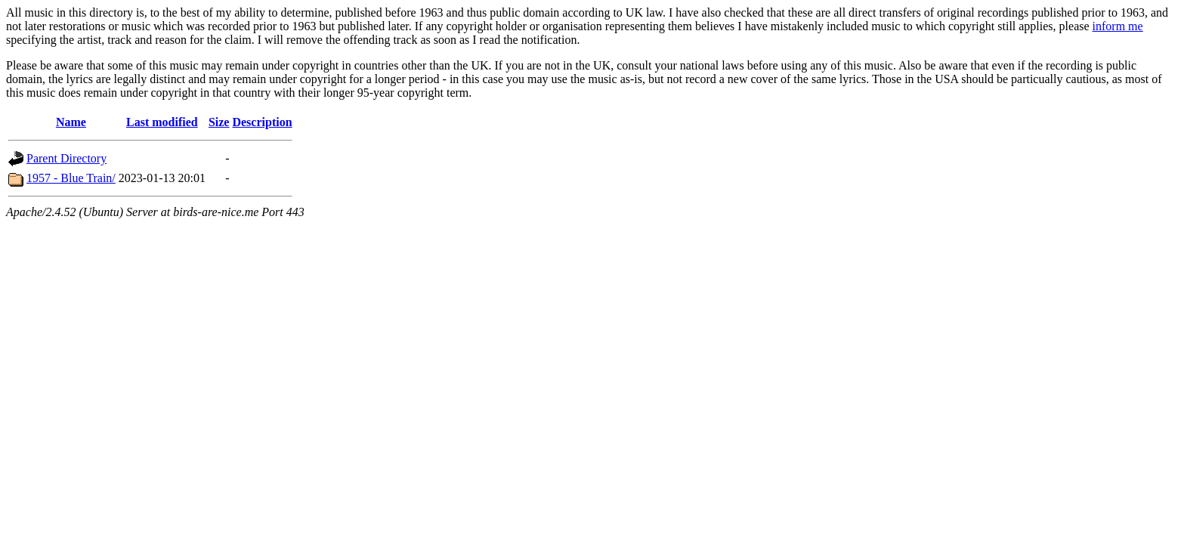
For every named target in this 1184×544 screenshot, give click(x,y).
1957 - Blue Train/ (71, 178)
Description (262, 122)
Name (71, 122)
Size (219, 122)
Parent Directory (66, 158)
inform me (1118, 26)
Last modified (162, 122)
